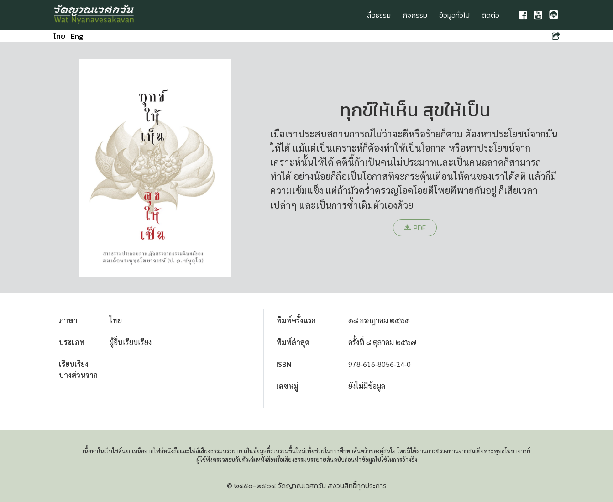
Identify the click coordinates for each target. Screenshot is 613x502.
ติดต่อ (490, 15)
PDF (415, 227)
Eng (77, 36)
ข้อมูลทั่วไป (454, 15)
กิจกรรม (415, 15)
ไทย (59, 36)
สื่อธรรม (379, 15)
